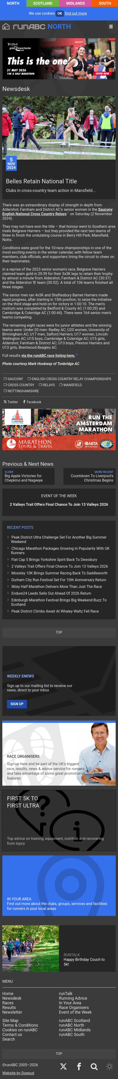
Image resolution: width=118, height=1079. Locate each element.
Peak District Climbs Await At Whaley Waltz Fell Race (55, 611)
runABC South (71, 1034)
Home (7, 993)
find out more (76, 13)
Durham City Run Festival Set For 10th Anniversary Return (58, 580)
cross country (19, 385)
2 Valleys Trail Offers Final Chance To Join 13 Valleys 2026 (59, 566)
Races (8, 1003)
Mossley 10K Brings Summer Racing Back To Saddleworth (59, 573)
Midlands (75, 3)
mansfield (70, 385)
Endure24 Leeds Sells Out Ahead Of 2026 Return (51, 593)
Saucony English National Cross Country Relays (57, 211)
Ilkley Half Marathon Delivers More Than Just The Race (56, 586)
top (59, 632)
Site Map (10, 1020)
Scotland (42, 3)
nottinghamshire (21, 391)
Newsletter (12, 1012)
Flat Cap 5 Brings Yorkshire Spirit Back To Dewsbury (54, 559)
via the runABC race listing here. (48, 355)
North (13, 3)
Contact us (12, 1034)
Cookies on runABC (20, 1030)
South (105, 3)
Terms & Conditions (20, 1025)
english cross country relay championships (69, 379)
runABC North (71, 1025)
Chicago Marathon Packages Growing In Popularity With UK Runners (60, 550)
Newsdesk (11, 998)
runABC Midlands (75, 1030)
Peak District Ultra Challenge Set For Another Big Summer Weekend (59, 539)
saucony (13, 379)
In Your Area (70, 1003)
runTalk (66, 993)
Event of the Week (75, 1012)
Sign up (16, 704)
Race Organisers (74, 1007)
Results (9, 1007)
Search (8, 1039)
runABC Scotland (74, 1020)
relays (47, 385)
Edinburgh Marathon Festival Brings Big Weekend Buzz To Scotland (59, 602)
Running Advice (73, 998)
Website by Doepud (18, 1073)
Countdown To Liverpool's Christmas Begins (89, 476)
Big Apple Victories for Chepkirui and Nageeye (28, 476)
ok (60, 14)
